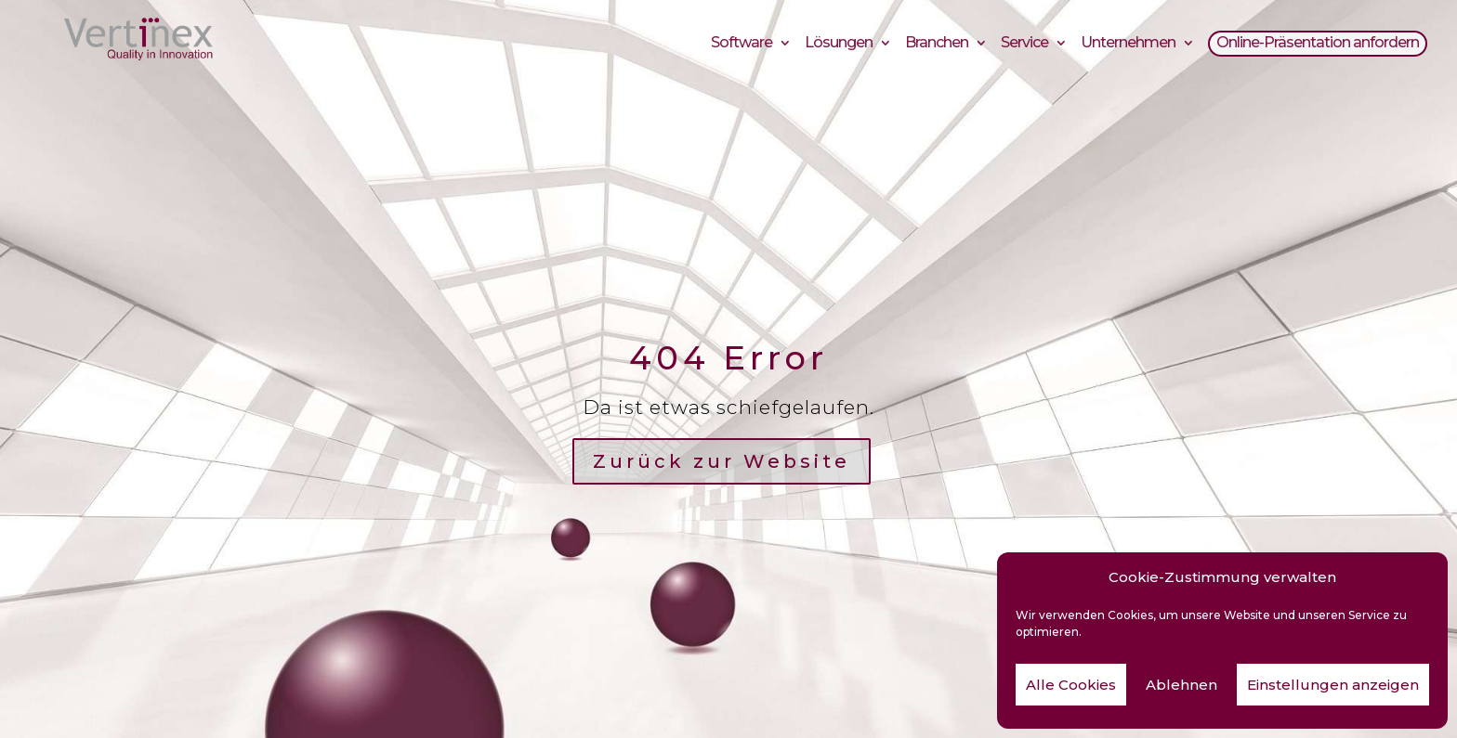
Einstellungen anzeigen (1333, 684)
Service (1024, 45)
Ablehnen (1181, 684)
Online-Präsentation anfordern (1317, 45)
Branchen (936, 45)
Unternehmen (1128, 45)
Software (741, 45)
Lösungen (839, 45)
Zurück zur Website (721, 461)
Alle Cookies (1071, 684)
